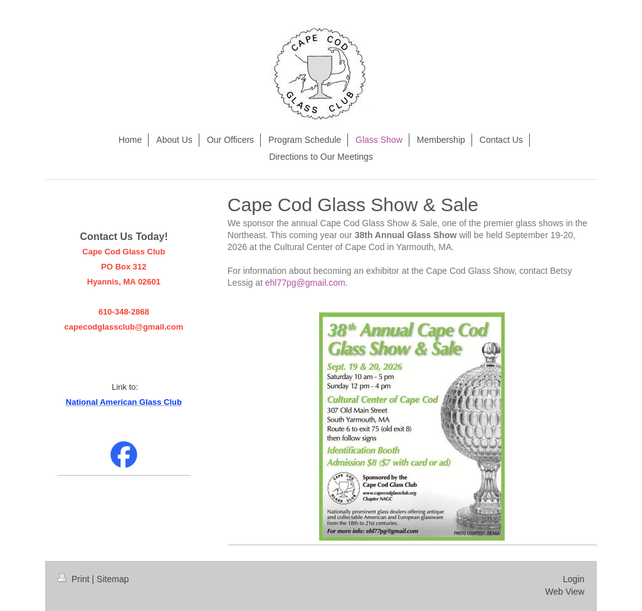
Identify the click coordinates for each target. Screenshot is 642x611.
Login (573, 579)
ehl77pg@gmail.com (305, 283)
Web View (564, 592)
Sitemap (113, 579)
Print (75, 579)
